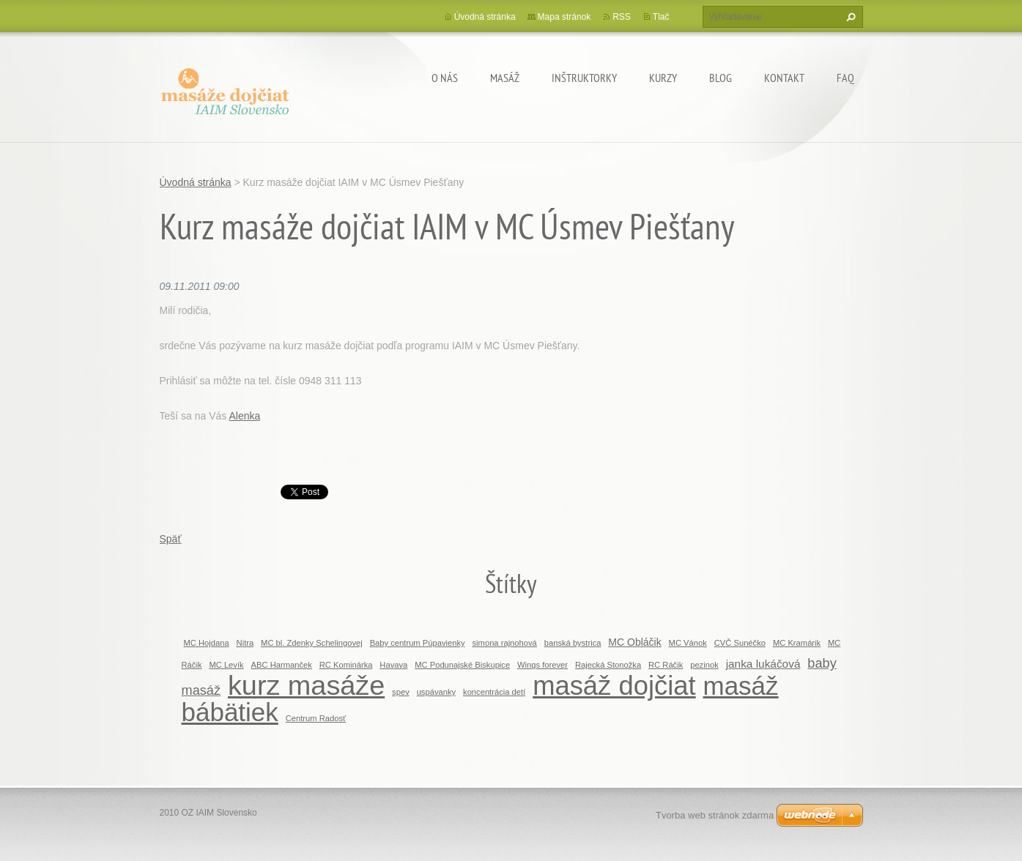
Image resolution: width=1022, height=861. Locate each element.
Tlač (661, 17)
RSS (621, 17)
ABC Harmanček (281, 664)
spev (401, 691)
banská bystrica (572, 642)
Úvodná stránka (485, 17)
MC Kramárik (797, 642)
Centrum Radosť (316, 718)
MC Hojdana (206, 642)
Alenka (244, 416)
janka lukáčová (763, 663)
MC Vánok (688, 642)
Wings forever (542, 664)
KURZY (663, 77)
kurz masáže (306, 685)
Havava (393, 664)
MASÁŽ (504, 77)
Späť (171, 539)
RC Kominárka (346, 664)
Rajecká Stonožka (608, 664)
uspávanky (436, 691)
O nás (445, 77)
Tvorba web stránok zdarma (715, 815)
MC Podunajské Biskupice (462, 664)
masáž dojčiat (614, 686)
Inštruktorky (584, 77)
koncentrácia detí (494, 691)
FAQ (845, 77)
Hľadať (849, 17)
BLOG (720, 77)
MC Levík (226, 664)
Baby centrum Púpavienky (417, 642)
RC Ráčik (665, 664)
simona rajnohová (505, 642)
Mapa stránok (564, 17)
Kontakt (784, 77)
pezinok (704, 664)
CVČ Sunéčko (740, 642)
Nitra (245, 642)
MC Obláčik (634, 642)
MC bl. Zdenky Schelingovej (312, 642)
